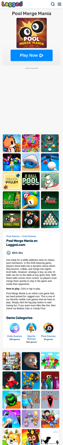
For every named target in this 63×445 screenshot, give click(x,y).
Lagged (13, 4)
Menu (59, 4)
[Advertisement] (31, 101)
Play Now (29, 55)
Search (53, 4)
